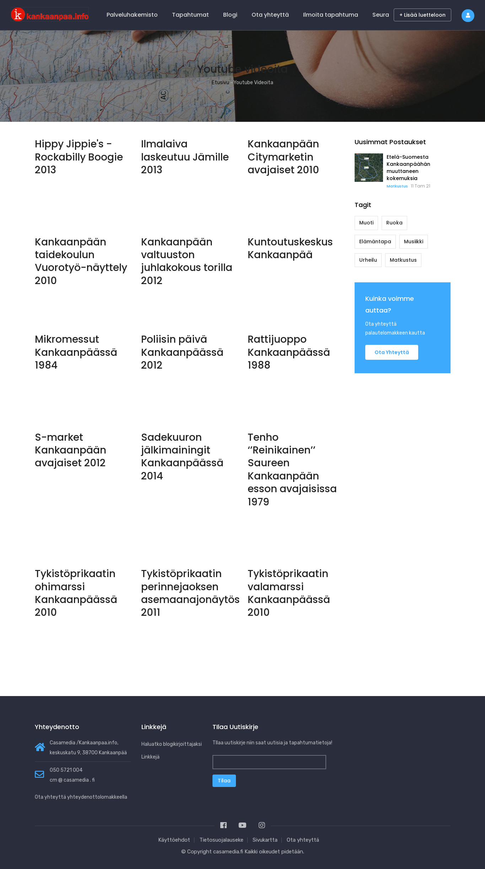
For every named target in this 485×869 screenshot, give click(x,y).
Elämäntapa (375, 241)
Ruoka (394, 222)
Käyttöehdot (174, 840)
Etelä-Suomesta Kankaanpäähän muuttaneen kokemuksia (408, 167)
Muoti (366, 222)
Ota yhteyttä (270, 15)
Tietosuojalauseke (221, 840)
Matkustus (397, 186)
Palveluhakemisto (132, 15)
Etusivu (220, 83)
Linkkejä (150, 757)
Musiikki (413, 241)
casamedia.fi (228, 851)
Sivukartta (265, 840)
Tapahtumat (190, 15)
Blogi (230, 15)
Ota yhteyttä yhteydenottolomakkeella (81, 797)
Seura (380, 15)
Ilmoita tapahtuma (330, 15)
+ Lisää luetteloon (422, 14)
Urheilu (368, 260)
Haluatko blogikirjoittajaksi (171, 744)
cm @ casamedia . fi (72, 780)
